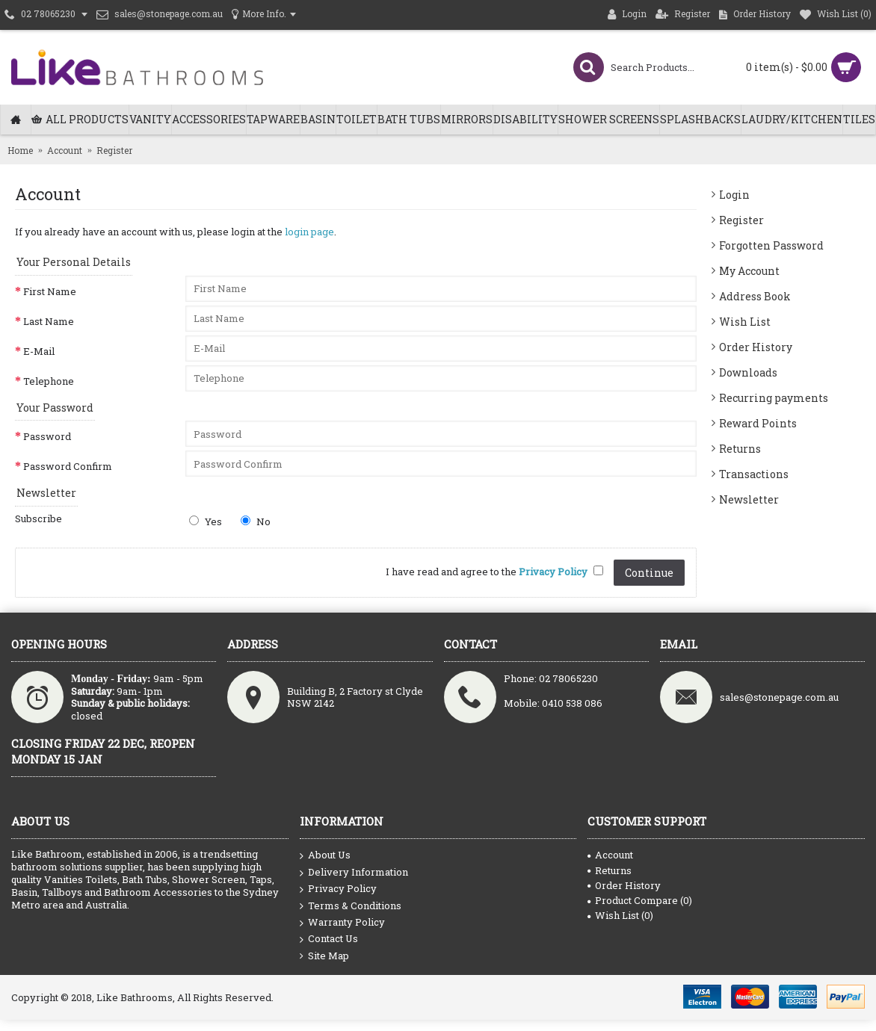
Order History (755, 347)
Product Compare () (639, 900)
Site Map (324, 956)
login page (309, 231)
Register (741, 220)
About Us (325, 855)
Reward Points (758, 423)
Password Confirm (67, 466)
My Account (749, 271)
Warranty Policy (342, 922)
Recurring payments (773, 398)
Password (47, 436)
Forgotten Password (771, 245)
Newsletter (749, 499)
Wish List (745, 322)
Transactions (754, 474)
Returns (740, 449)
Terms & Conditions (350, 906)
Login (734, 195)
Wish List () (620, 915)
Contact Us (329, 939)
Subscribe (38, 518)
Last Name (48, 321)
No (256, 521)
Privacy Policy (338, 889)
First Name (49, 291)
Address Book (755, 296)
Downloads (748, 372)
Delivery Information (354, 872)
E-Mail (39, 351)
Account (610, 854)
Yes (205, 521)
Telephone (48, 381)
